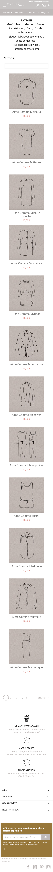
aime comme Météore (26, 162)
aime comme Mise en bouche (26, 214)
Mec (18, 24)
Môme (40, 24)
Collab (38, 28)
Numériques (16, 28)
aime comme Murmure (26, 617)
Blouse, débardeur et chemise (25, 36)
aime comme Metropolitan (26, 465)
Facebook (29, 867)
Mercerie (19, 12)
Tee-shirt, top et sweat (25, 44)
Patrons (7, 12)
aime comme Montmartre (26, 364)
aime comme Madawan (26, 415)
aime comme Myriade (26, 314)
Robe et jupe (25, 32)
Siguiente (44, 698)
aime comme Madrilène (26, 566)
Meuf (10, 24)
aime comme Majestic (26, 112)
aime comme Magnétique (26, 667)
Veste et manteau (25, 40)
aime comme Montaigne (26, 263)
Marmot (29, 24)
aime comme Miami (26, 516)
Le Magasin (43, 12)
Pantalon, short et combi (26, 48)
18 (25, 698)
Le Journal (30, 12)
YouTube (36, 867)
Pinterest (43, 867)
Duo (29, 28)
